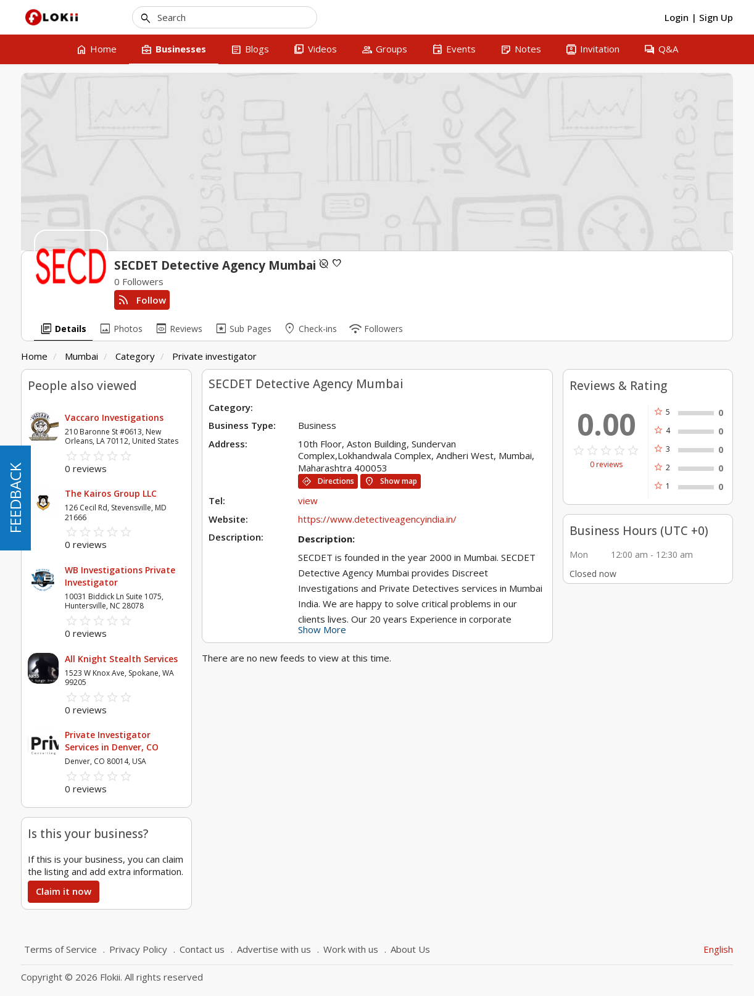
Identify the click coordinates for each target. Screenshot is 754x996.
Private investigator (214, 356)
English (718, 949)
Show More (322, 629)
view (308, 500)
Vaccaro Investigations (114, 417)
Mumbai (81, 356)
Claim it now (63, 891)
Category (135, 356)
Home (34, 356)
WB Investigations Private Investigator (120, 576)
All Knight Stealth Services (121, 659)
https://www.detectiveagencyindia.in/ (377, 519)
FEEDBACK (15, 498)
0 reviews (606, 465)
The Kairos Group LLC (111, 493)
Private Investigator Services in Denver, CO (112, 741)
